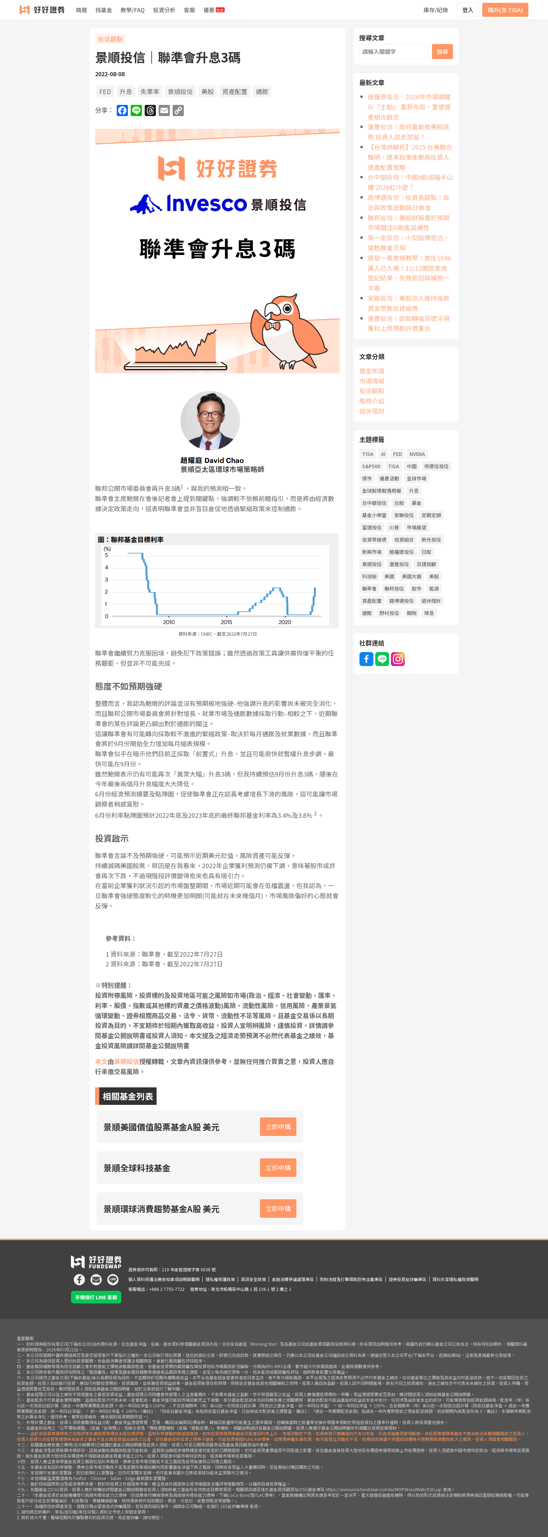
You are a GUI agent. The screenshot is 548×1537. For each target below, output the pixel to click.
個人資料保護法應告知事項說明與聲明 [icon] (164, 1279)
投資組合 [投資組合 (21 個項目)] (404, 539)
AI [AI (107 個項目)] (383, 453)
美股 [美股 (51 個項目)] (434, 576)
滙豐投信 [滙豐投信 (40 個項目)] (399, 563)
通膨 (262, 91)
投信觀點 (110, 38)
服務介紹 (371, 400)
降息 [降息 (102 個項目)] (429, 612)
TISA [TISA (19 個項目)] (393, 466)
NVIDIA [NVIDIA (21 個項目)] (417, 453)
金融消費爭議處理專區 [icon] (293, 1279)
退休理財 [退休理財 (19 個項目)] (431, 600)
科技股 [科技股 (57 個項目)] (369, 576)
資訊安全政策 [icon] (253, 1279)
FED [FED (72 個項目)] (397, 453)
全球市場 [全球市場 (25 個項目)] (416, 478)
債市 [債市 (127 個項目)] (367, 478)
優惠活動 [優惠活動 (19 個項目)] (389, 478)
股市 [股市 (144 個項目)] (416, 588)
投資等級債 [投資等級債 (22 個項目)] (374, 539)
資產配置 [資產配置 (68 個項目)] (372, 600)
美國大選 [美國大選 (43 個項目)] (411, 576)
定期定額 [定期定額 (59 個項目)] (431, 515)
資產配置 (234, 91)
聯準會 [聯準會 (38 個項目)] (369, 588)
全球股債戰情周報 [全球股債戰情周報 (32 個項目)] (381, 490)
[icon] (79, 1276)
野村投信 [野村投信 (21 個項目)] (389, 612)
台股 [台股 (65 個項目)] (399, 502)
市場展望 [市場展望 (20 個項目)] (416, 527)
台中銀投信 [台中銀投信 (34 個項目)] (374, 502)
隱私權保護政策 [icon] (220, 1279)
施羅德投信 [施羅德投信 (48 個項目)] (401, 551)
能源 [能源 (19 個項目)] (434, 588)
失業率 (149, 91)
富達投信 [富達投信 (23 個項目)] (372, 527)
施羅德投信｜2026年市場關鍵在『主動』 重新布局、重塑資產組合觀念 (409, 106)
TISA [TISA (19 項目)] (367, 453)
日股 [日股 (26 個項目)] (426, 551)
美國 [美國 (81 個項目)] (389, 576)
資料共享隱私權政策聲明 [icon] (455, 1279)
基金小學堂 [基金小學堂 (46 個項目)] (374, 515)
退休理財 (371, 410)
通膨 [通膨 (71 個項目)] (367, 612)
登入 (468, 10)
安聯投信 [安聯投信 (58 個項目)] (404, 515)
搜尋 (442, 51)
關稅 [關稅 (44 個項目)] (412, 612)
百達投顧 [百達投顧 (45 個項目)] (426, 563)
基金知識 (371, 370)
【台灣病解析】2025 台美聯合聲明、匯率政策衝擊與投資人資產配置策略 (410, 157)
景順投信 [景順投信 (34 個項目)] (372, 563)
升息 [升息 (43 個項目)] (414, 490)
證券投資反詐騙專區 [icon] (407, 1279)
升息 (126, 91)
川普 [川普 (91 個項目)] (394, 527)
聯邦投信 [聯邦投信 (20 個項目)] (394, 588)
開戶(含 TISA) (505, 10)
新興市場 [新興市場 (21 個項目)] (372, 551)
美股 (207, 91)
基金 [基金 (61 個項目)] (416, 502)
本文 (101, 1061)
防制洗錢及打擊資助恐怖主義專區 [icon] (351, 1279)
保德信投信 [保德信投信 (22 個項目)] (436, 466)
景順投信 (180, 91)
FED (105, 91)
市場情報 (371, 380)
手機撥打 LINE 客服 (96, 1297)
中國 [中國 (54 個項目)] (412, 466)
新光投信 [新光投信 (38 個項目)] (431, 539)
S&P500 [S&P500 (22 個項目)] (371, 466)
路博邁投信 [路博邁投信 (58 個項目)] (401, 600)
